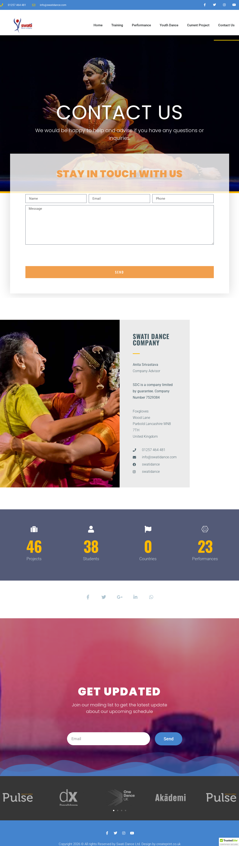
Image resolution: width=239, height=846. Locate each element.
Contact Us (226, 25)
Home (98, 25)
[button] (113, 810)
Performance (141, 25)
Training (117, 25)
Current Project (198, 25)
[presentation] (58, 255)
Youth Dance (169, 25)
